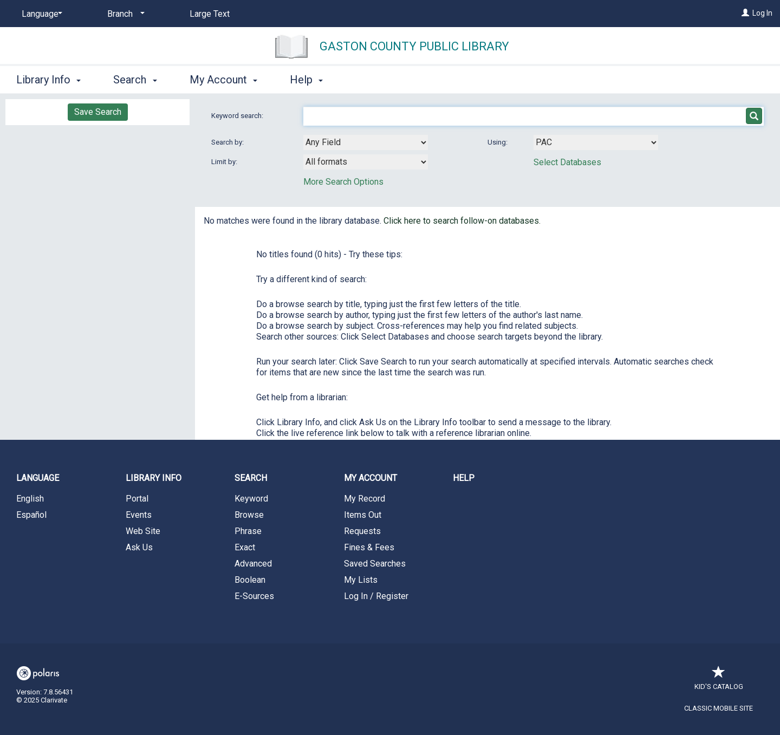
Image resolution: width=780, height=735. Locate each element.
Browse (249, 515)
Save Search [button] (97, 112)
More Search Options (343, 182)
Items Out (362, 515)
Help (463, 478)
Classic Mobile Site (718, 708)
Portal (137, 498)
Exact (245, 547)
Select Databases (567, 162)
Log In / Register (376, 596)
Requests (362, 531)
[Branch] (124, 14)
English (30, 498)
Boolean (250, 580)
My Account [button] (223, 79)
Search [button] (135, 79)
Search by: (228, 142)
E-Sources (254, 596)
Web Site (143, 531)
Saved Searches (375, 563)
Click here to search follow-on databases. (462, 221)
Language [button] (37, 478)
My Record (364, 498)
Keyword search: (238, 116)
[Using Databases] (596, 142)
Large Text (210, 14)
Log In (762, 13)
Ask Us (139, 547)
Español (31, 515)
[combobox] (365, 142)
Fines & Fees (369, 547)
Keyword (251, 498)
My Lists (361, 580)
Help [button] (306, 79)
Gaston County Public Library (414, 46)
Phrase (248, 531)
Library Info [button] (48, 79)
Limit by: (225, 162)
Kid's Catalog (718, 681)
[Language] (40, 14)
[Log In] (745, 13)
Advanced (253, 563)
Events (139, 515)
